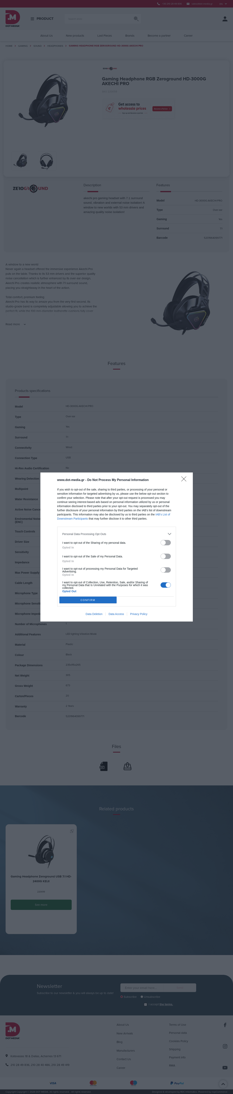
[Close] (185, 480)
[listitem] (116, 534)
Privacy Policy (138, 614)
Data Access (116, 614)
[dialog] (116, 547)
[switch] (166, 542)
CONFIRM (88, 600)
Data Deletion (94, 614)
